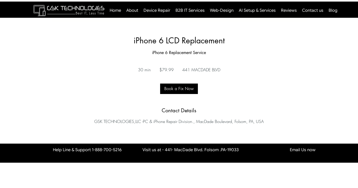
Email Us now (283, 149)
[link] (179, 89)
